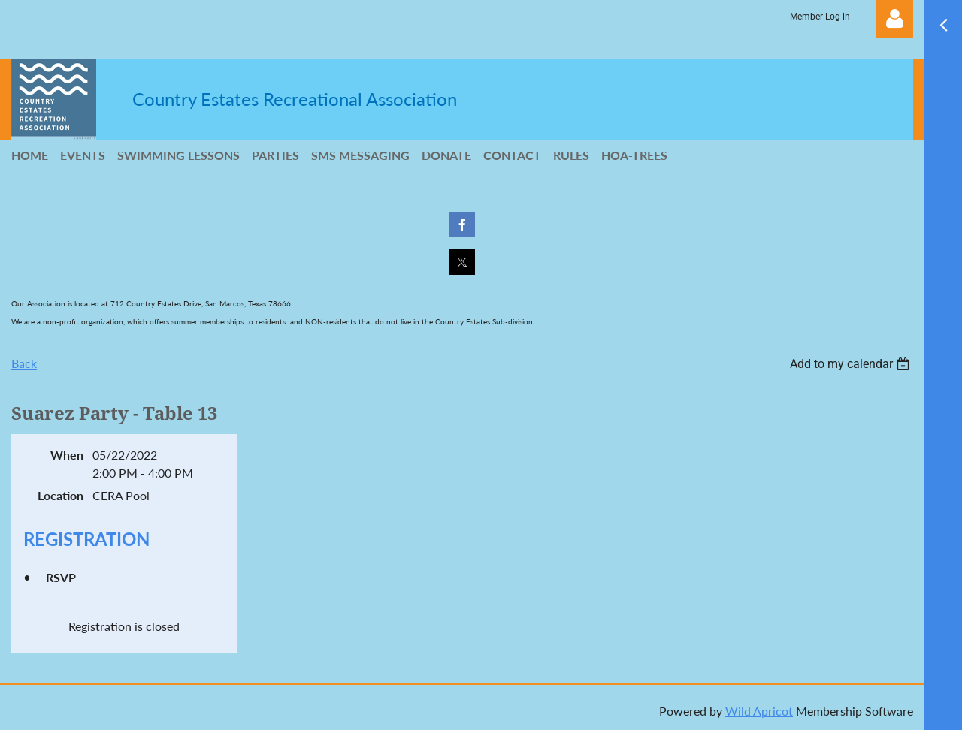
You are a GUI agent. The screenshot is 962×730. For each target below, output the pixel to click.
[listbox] (851, 363)
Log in (894, 19)
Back (24, 363)
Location (60, 495)
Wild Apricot (759, 711)
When (66, 455)
